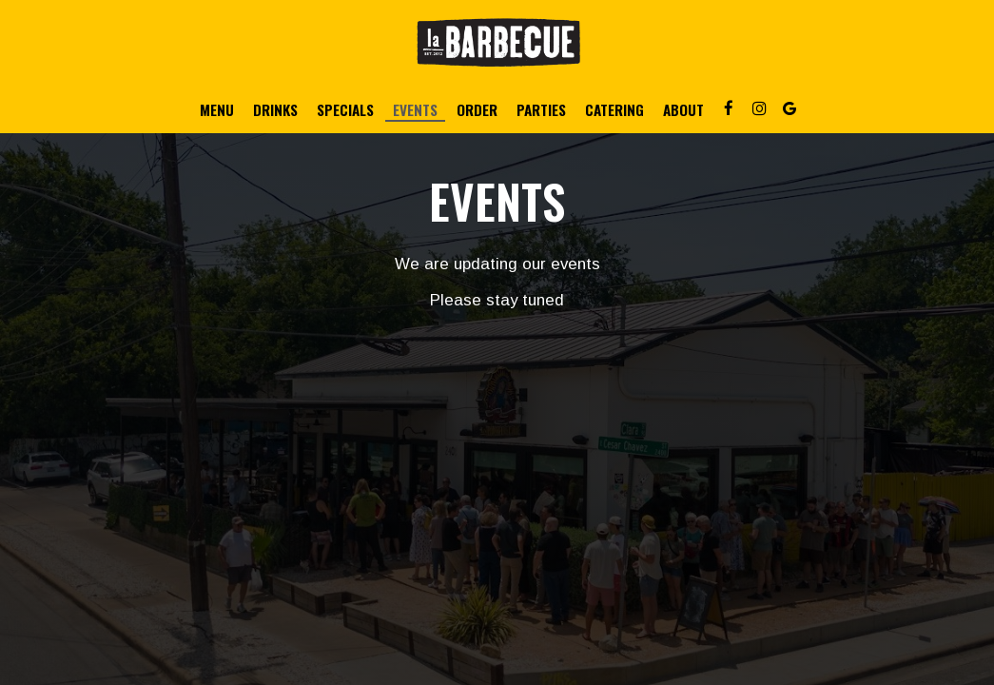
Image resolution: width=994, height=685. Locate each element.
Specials (345, 109)
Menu (217, 109)
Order (477, 109)
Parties (541, 109)
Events (415, 109)
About (683, 109)
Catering (614, 109)
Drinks (275, 109)
